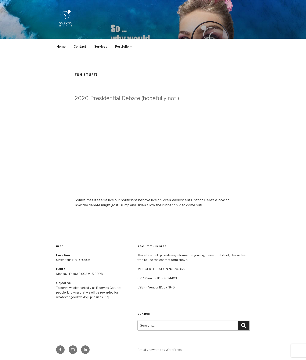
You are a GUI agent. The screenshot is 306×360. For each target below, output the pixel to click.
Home (61, 46)
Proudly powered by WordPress (159, 350)
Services (100, 46)
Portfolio (124, 46)
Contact (80, 46)
